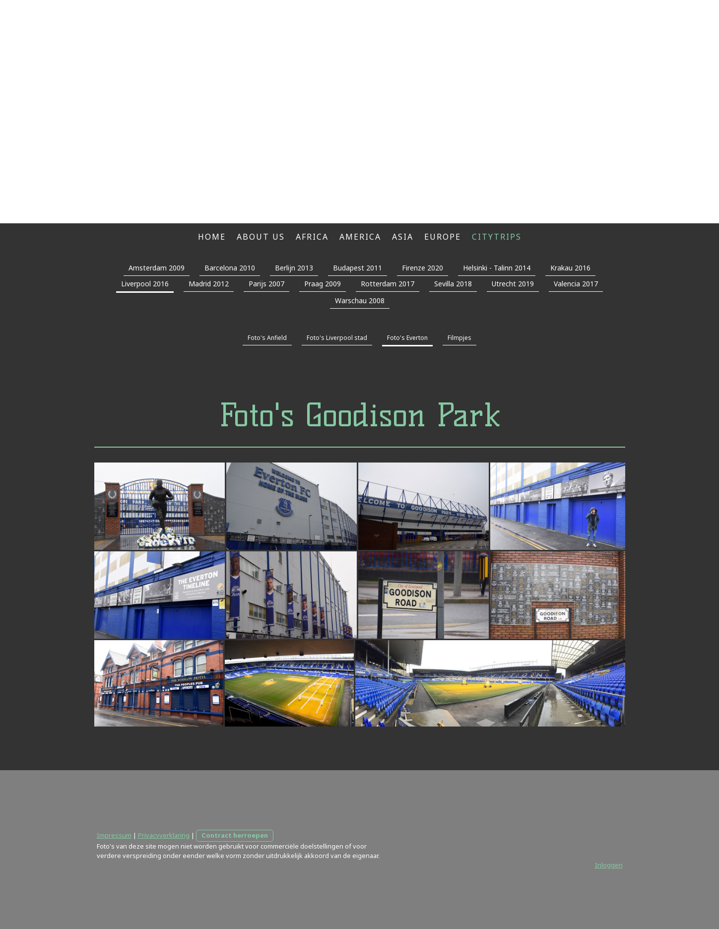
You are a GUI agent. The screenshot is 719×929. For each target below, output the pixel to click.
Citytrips (497, 236)
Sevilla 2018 (453, 283)
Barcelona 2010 (229, 267)
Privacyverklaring (164, 835)
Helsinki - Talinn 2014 (496, 267)
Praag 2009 (322, 283)
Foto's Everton (407, 337)
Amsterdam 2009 (157, 267)
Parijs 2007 (266, 283)
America (360, 236)
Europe (442, 236)
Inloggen (609, 865)
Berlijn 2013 (294, 267)
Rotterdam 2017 (387, 283)
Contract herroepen (234, 835)
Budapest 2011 (357, 267)
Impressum (114, 835)
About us (261, 236)
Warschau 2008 (360, 300)
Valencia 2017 (576, 283)
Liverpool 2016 (145, 283)
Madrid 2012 (209, 283)
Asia (402, 236)
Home (212, 236)
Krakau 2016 (570, 267)
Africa (312, 236)
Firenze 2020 (422, 267)
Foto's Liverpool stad (337, 337)
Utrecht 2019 (513, 283)
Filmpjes (459, 337)
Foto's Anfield (267, 337)
